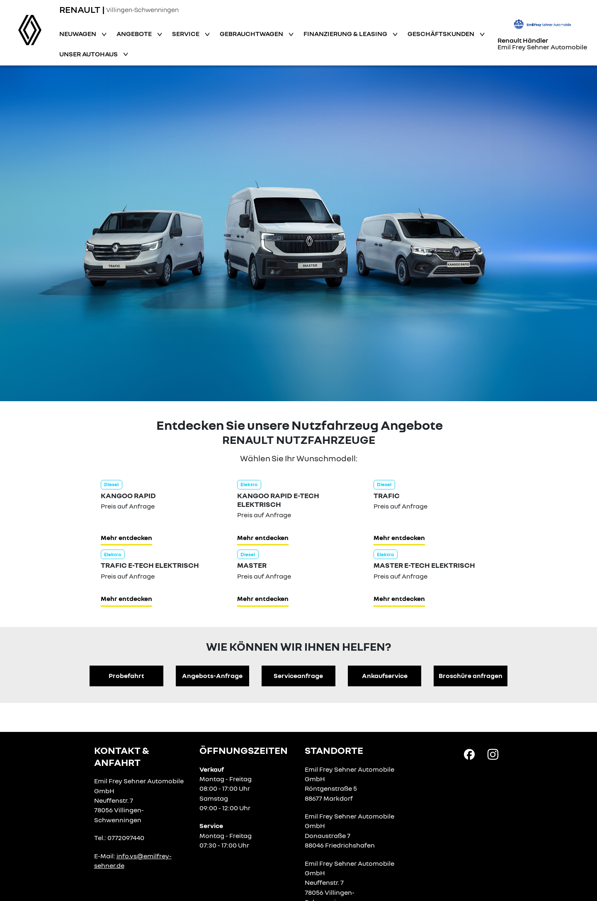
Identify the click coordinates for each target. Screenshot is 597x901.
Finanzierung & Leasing (345, 33)
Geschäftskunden (442, 33)
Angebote (134, 33)
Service (186, 33)
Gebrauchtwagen (252, 33)
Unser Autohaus (89, 54)
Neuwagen (78, 33)
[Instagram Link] (493, 754)
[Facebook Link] (469, 754)
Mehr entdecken (126, 537)
